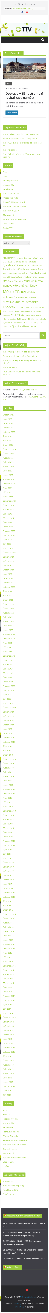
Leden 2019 (8, 785)
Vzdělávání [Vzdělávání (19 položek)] (42, 319)
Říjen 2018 (7, 798)
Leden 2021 (8, 681)
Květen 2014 (8, 1026)
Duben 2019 (8, 772)
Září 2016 (7, 905)
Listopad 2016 (9, 897)
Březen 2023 (8, 570)
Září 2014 (7, 1009)
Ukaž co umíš (8, 223)
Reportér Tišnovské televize (15, 202)
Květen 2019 (8, 768)
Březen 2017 (8, 879)
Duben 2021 (8, 669)
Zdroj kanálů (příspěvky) (13, 1185)
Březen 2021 (8, 673)
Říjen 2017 (7, 849)
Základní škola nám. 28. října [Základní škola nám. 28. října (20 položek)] (30, 323)
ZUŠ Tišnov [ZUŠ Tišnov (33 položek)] (15, 322)
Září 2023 (7, 544)
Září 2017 (7, 854)
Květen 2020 (8, 716)
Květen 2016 (8, 923)
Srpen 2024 (8, 496)
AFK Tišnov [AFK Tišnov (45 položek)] (8, 257)
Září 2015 (7, 957)
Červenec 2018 (9, 811)
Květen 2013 (8, 1065)
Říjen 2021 (7, 643)
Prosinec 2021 (9, 634)
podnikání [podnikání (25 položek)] (6, 315)
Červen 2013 (8, 1060)
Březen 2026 (8, 415)
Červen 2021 (8, 660)
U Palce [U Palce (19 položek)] (35, 319)
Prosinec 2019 (9, 737)
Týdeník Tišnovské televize (14, 219)
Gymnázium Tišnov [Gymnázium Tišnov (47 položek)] (12, 265)
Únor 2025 (7, 470)
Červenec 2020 (9, 707)
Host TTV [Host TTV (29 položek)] (25, 265)
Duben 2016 (8, 927)
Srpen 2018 (8, 806)
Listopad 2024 (9, 483)
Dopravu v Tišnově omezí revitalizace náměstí (24, 95)
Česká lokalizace (10, 1194)
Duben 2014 (8, 1030)
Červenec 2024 (9, 501)
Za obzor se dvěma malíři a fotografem (20, 138)
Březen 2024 (8, 518)
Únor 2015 (7, 987)
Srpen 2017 (8, 858)
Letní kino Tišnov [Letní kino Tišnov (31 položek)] (29, 277)
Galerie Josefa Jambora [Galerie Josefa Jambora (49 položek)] (25, 261)
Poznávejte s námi (11, 193)
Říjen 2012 (7, 1090)
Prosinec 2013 (9, 1047)
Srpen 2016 (8, 910)
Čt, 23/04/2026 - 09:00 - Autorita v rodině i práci (24, 1258)
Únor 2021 (7, 677)
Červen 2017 (8, 867)
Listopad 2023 (9, 535)
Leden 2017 (8, 888)
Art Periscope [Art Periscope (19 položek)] (18, 258)
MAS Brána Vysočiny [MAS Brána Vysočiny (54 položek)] (13, 281)
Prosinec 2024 (9, 479)
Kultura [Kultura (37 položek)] (18, 277)
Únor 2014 (7, 1039)
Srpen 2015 (8, 961)
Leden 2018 (8, 836)
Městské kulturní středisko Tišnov (23, 1215)
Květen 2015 (8, 974)
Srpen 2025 (8, 445)
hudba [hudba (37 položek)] (33, 265)
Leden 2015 (8, 991)
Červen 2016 (8, 918)
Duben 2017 (8, 875)
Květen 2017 (8, 871)
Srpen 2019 (8, 755)
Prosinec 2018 (9, 789)
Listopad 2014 (9, 1000)
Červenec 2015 (9, 966)
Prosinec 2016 (9, 892)
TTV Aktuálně (8, 215)
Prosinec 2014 (9, 996)
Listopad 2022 (9, 587)
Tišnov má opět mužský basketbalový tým (23, 9)
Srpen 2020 (8, 703)
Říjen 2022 (7, 591)
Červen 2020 (8, 712)
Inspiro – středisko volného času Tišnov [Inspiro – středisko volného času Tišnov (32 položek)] (26, 269)
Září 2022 (7, 595)
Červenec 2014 (9, 1017)
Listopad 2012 (9, 1086)
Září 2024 (7, 492)
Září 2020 (7, 699)
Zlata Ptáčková (23, 88)
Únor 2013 (7, 1077)
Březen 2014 (8, 1034)
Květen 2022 (8, 613)
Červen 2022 (8, 608)
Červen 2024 (8, 505)
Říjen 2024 (7, 488)
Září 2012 (7, 1095)
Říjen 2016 (7, 901)
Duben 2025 (8, 462)
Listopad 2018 (9, 793)
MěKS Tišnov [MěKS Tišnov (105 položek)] (29, 285)
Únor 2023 (7, 574)
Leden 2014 (8, 1043)
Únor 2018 (7, 832)
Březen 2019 (8, 776)
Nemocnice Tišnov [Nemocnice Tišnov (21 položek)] (32, 307)
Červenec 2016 (9, 914)
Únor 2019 (7, 780)
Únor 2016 (7, 935)
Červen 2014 (8, 1022)
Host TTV (6, 176)
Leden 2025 (8, 475)
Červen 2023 (8, 557)
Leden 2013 (8, 1082)
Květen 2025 (8, 458)
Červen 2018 (8, 815)
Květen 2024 (8, 509)
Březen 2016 (8, 931)
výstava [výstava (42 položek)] (6, 322)
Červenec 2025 (9, 449)
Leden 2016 (8, 940)
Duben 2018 (8, 824)
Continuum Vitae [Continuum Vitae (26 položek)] (30, 258)
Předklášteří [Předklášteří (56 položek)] (16, 314)
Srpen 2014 (8, 1013)
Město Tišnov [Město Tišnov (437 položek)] (14, 291)
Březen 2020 (8, 724)
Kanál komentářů (10, 1190)
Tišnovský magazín (11, 211)
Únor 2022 (7, 625)
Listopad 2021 (9, 638)
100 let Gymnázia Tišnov (25, 389)
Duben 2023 (8, 565)
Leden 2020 (8, 733)
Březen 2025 (8, 466)
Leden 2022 (8, 630)
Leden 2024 (8, 526)
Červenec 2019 (9, 759)
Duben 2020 (8, 720)
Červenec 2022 (9, 604)
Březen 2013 (8, 1073)
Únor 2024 (7, 522)
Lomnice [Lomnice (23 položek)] (41, 277)
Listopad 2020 (9, 690)
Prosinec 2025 (9, 427)
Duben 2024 (8, 514)
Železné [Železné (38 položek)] (32, 326)
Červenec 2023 (9, 552)
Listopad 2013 (9, 1052)
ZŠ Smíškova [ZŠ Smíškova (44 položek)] (23, 326)
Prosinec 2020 (9, 686)
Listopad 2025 (9, 432)
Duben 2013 (8, 1069)
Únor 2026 (7, 419)
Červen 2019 (8, 763)
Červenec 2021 (9, 656)
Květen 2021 (8, 664)
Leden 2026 (8, 423)
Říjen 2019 (7, 746)
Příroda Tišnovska (10, 198)
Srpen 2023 (8, 548)
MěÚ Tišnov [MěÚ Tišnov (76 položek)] (18, 307)
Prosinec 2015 (9, 944)
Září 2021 (7, 647)
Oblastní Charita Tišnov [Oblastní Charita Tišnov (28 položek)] (16, 311)
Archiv (9, 84)
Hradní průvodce (10, 180)
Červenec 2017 (9, 862)
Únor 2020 (7, 729)
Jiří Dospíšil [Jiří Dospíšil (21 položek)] (20, 273)
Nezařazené (8, 189)
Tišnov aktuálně (10, 150)
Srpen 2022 (8, 600)
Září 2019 (7, 750)
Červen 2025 (8, 453)
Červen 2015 (8, 970)
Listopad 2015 (9, 948)
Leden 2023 (8, 578)
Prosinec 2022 (9, 582)
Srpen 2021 (8, 651)
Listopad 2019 (9, 742)
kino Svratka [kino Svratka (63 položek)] (31, 273)
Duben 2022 (8, 617)
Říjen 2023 (7, 539)
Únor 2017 (7, 884)
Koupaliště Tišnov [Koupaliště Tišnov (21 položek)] (9, 277)
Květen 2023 (8, 561)
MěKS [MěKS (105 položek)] (16, 285)
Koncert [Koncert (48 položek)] (42, 273)
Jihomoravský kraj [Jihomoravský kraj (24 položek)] (9, 273)
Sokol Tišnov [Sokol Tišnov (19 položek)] (12, 319)
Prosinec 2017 (9, 841)
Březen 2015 (8, 983)
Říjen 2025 (7, 436)
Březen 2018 (8, 828)
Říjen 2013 (7, 1056)
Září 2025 (7, 440)
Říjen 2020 (7, 694)
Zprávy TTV (7, 228)
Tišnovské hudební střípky (14, 206)
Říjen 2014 (7, 1004)
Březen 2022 (8, 621)
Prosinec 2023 (9, 531)
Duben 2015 (8, 978)
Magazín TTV (8, 185)
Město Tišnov (13, 1267)
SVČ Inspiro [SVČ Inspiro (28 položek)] (21, 319)
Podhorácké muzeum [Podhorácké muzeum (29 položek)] (33, 311)
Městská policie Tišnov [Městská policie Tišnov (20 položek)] (28, 297)
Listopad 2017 (9, 845)
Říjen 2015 (7, 953)
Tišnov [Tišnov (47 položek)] (29, 318)
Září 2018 (7, 802)
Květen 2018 (8, 819)
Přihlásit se (8, 1181)
